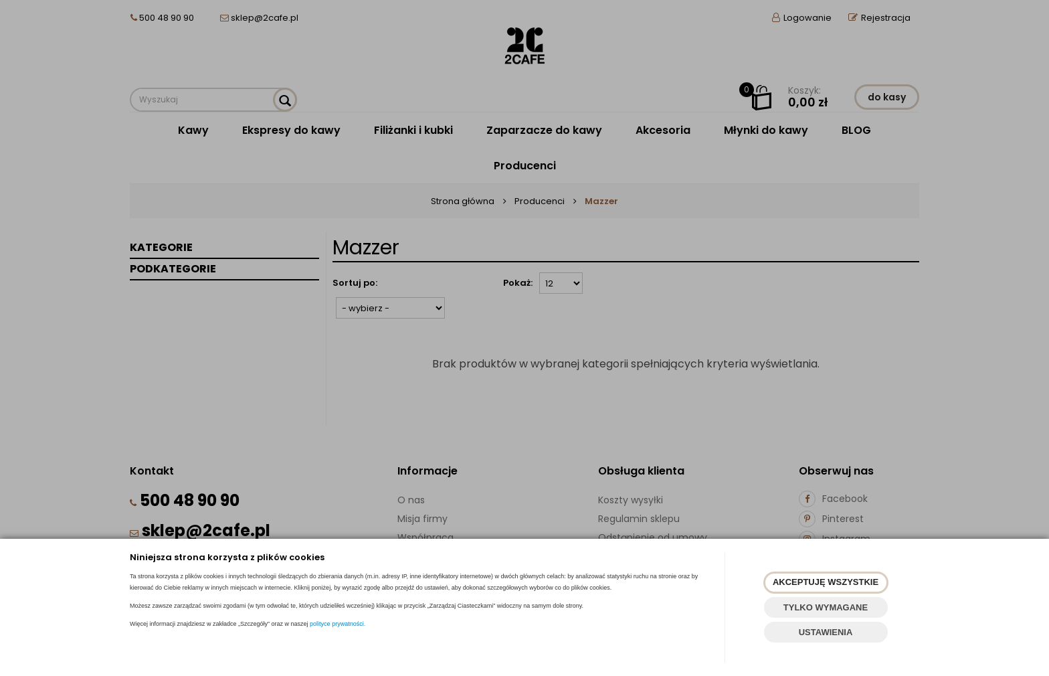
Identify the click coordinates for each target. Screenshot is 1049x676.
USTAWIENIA (826, 632)
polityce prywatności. (337, 623)
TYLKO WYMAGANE (825, 607)
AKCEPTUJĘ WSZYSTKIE (825, 582)
